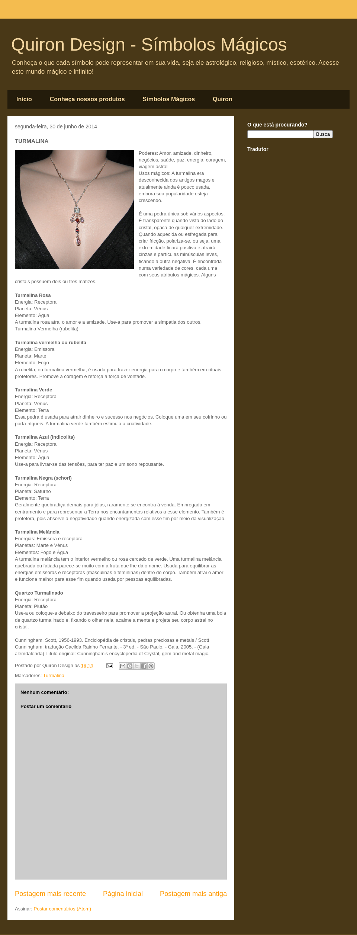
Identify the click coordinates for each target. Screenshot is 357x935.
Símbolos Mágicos (169, 99)
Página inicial (123, 893)
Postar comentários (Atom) (62, 909)
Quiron (222, 99)
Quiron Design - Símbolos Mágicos (149, 44)
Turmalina (53, 675)
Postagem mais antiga (193, 893)
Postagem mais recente (50, 893)
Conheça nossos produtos (87, 99)
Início (24, 99)
